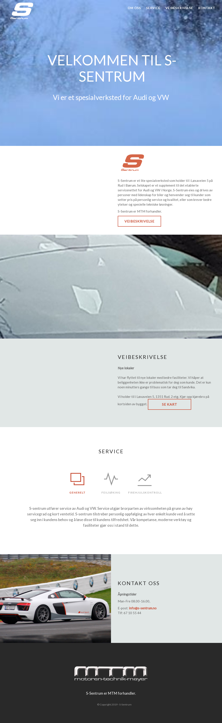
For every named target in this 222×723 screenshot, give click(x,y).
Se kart (169, 404)
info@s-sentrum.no (143, 608)
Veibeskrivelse (179, 8)
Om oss (134, 8)
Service (153, 8)
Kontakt (206, 8)
